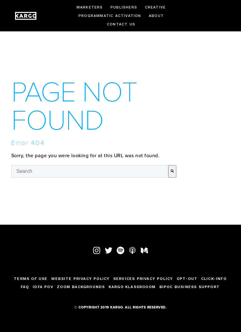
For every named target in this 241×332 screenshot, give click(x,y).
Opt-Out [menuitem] (187, 278)
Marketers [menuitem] (90, 7)
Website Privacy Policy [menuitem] (80, 278)
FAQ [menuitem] (25, 287)
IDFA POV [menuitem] (43, 287)
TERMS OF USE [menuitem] (30, 278)
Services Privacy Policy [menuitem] (143, 278)
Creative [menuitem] (155, 7)
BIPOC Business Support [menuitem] (189, 287)
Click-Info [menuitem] (214, 278)
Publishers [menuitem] (123, 7)
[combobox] (89, 171)
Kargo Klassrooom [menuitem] (132, 287)
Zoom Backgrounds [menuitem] (81, 287)
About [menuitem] (156, 15)
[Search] (172, 171)
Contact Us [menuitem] (121, 24)
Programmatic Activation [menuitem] (109, 15)
